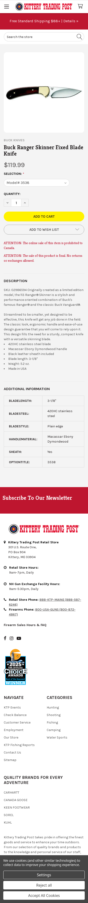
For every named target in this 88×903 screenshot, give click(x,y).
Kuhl (8, 823)
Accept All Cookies (44, 895)
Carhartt (11, 793)
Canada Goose (15, 800)
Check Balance (15, 715)
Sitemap (10, 760)
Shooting (54, 715)
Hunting (53, 707)
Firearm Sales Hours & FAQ (25, 625)
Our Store (11, 737)
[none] (44, 92)
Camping (54, 730)
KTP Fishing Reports (19, 745)
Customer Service (17, 722)
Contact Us (12, 752)
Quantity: (12, 194)
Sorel (9, 815)
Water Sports (57, 737)
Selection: (14, 174)
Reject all (44, 885)
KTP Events (12, 707)
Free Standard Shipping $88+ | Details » (44, 21)
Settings (44, 874)
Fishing (52, 722)
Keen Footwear (17, 808)
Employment (13, 730)
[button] (44, 230)
